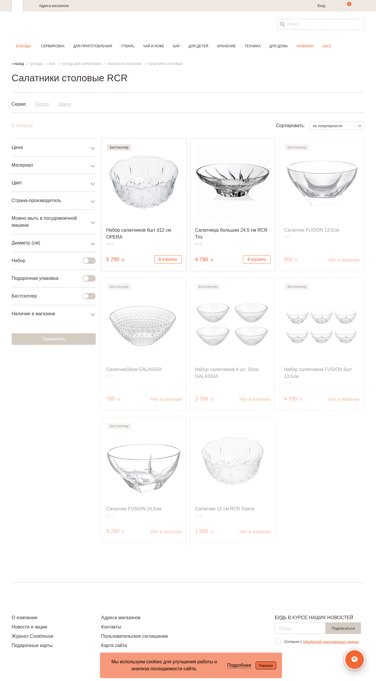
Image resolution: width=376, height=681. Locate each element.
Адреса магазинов (54, 6)
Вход (321, 6)
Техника (253, 46)
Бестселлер (50, 296)
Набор (50, 260)
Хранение (226, 46)
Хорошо (266, 665)
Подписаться (343, 628)
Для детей (198, 46)
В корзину (168, 259)
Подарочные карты (32, 645)
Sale (326, 46)
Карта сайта (114, 645)
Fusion (42, 104)
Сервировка (52, 46)
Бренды (23, 46)
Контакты (111, 626)
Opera (64, 104)
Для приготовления (92, 46)
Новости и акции (29, 626)
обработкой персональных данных (331, 642)
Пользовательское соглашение (134, 636)
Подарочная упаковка (50, 278)
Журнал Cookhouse (32, 636)
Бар (176, 46)
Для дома (278, 46)
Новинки (305, 46)
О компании (24, 617)
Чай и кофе (153, 46)
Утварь (127, 46)
